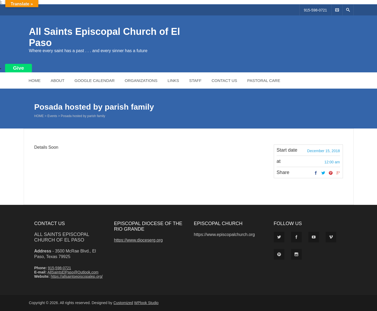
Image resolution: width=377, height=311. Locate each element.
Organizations (141, 80)
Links (173, 80)
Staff (195, 80)
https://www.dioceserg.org (138, 240)
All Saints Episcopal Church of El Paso (61, 237)
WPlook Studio (146, 303)
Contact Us (224, 80)
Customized (123, 303)
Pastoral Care (263, 80)
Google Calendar (94, 80)
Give (18, 68)
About (57, 80)
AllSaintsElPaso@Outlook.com (72, 272)
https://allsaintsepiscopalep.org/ (76, 276)
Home (35, 80)
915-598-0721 (315, 10)
